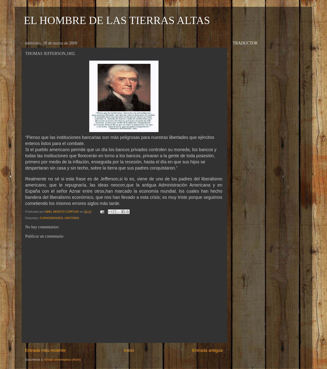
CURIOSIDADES (51, 218)
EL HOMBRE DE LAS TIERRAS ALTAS (117, 20)
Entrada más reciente (45, 350)
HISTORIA (72, 218)
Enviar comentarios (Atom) (63, 359)
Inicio (129, 350)
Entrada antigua (207, 350)
